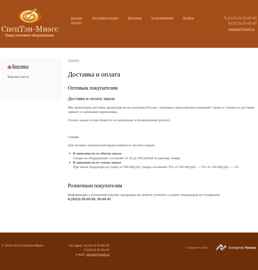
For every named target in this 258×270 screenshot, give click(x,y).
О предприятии (162, 18)
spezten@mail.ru (241, 29)
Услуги (76, 22)
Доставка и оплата (105, 18)
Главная (73, 60)
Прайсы (188, 18)
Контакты (135, 18)
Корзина (20, 66)
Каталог (76, 18)
